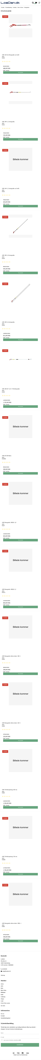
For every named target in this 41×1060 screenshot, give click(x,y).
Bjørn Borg (3, 990)
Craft (2, 1001)
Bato (2, 988)
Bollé (2, 994)
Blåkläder (3, 992)
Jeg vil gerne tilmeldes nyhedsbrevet (16, 1040)
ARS (2, 986)
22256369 (4, 969)
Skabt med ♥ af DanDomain (20, 1055)
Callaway (3, 996)
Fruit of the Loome (5, 1003)
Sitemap (3, 975)
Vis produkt (20, 72)
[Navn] (20, 1032)
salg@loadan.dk (7, 971)
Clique (2, 999)
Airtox (2, 984)
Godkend (20, 1044)
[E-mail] (20, 1037)
